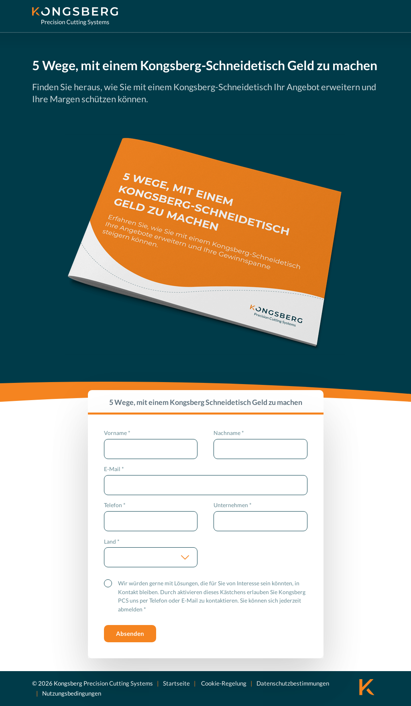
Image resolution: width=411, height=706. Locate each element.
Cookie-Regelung (223, 682)
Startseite (176, 682)
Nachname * (229, 432)
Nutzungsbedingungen (71, 693)
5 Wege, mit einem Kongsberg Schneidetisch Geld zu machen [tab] (205, 402)
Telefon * (115, 505)
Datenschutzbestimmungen (292, 682)
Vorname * (117, 432)
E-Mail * (114, 468)
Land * (112, 541)
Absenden (130, 633)
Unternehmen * (233, 505)
